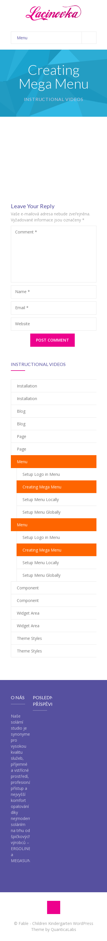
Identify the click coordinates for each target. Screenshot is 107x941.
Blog (21, 411)
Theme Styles (29, 638)
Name (22, 291)
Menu (56, 38)
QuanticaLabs (63, 929)
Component (28, 588)
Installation (27, 386)
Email (22, 307)
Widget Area (28, 613)
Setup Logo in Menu (41, 537)
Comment (26, 232)
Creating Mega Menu (42, 487)
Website (22, 323)
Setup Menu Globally (41, 512)
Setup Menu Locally (41, 499)
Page (21, 436)
